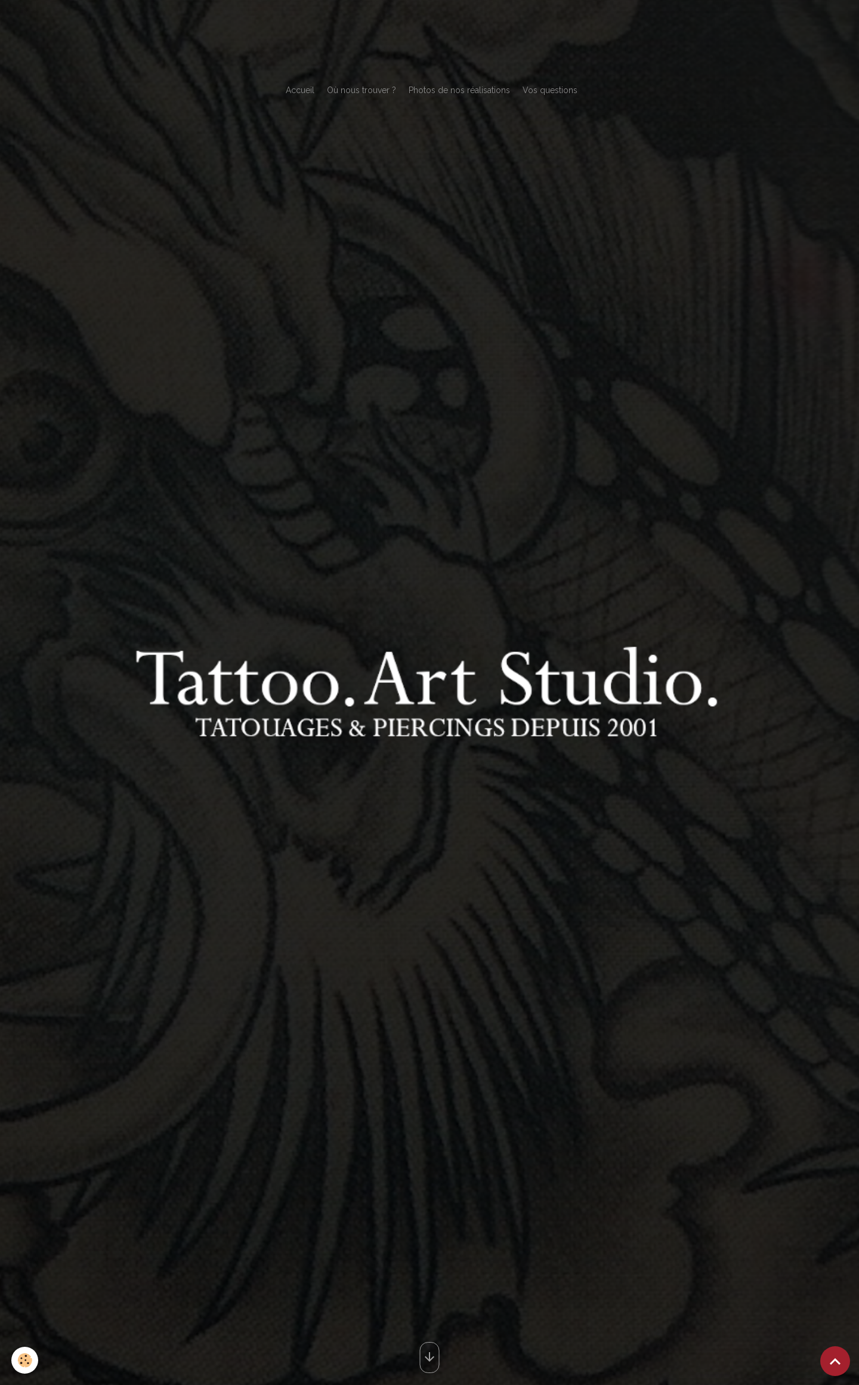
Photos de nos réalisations (459, 90)
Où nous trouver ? (361, 90)
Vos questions (550, 90)
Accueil (300, 90)
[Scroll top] (835, 1361)
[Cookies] (25, 1360)
